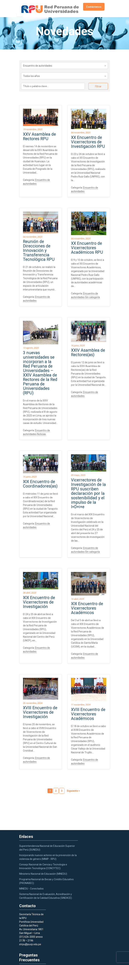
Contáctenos (93, 6)
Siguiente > (73, 790)
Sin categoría (92, 297)
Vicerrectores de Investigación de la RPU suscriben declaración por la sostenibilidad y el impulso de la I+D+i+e (88, 493)
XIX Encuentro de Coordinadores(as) (40, 484)
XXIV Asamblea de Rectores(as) (88, 352)
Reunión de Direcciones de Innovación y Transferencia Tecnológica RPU (39, 250)
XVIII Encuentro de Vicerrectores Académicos (88, 714)
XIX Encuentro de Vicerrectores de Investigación (39, 602)
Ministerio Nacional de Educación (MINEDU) (43, 873)
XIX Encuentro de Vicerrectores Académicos (87, 608)
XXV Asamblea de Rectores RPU (39, 136)
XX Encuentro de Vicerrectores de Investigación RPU (88, 142)
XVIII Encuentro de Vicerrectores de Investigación (40, 712)
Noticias (41, 434)
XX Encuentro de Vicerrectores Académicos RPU (87, 248)
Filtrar (98, 86)
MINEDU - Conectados (31, 888)
